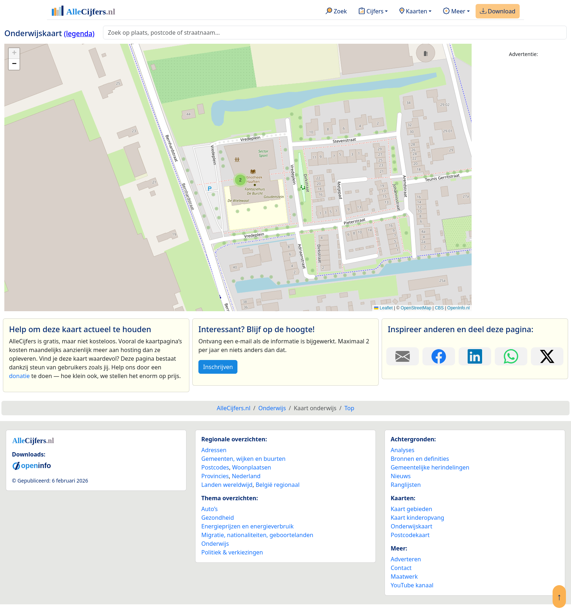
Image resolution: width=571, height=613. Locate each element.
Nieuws (401, 476)
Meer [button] (454, 11)
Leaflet (383, 307)
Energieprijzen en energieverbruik (247, 526)
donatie (19, 376)
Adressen (214, 450)
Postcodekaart (410, 535)
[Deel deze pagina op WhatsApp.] (511, 356)
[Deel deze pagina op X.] (547, 356)
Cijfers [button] (371, 11)
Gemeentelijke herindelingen (430, 467)
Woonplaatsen (251, 467)
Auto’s (209, 509)
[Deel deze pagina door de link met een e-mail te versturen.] (402, 356)
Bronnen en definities (420, 459)
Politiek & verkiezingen (232, 552)
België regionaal (278, 485)
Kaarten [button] (413, 11)
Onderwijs (215, 544)
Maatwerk (404, 576)
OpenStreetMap (416, 307)
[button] (240, 180)
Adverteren (406, 559)
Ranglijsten (406, 485)
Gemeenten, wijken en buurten (243, 459)
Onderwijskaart (411, 526)
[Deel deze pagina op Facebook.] (438, 356)
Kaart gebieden (411, 509)
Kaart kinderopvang (417, 518)
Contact (401, 568)
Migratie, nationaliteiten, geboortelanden (257, 535)
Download (497, 11)
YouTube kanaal (412, 585)
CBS (439, 307)
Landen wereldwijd (227, 485)
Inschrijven (218, 367)
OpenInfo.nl (458, 307)
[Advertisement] (523, 172)
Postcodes (215, 467)
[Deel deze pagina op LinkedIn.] (475, 356)
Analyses (403, 450)
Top (349, 408)
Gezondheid (217, 518)
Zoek (336, 11)
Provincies (215, 476)
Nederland (246, 476)
